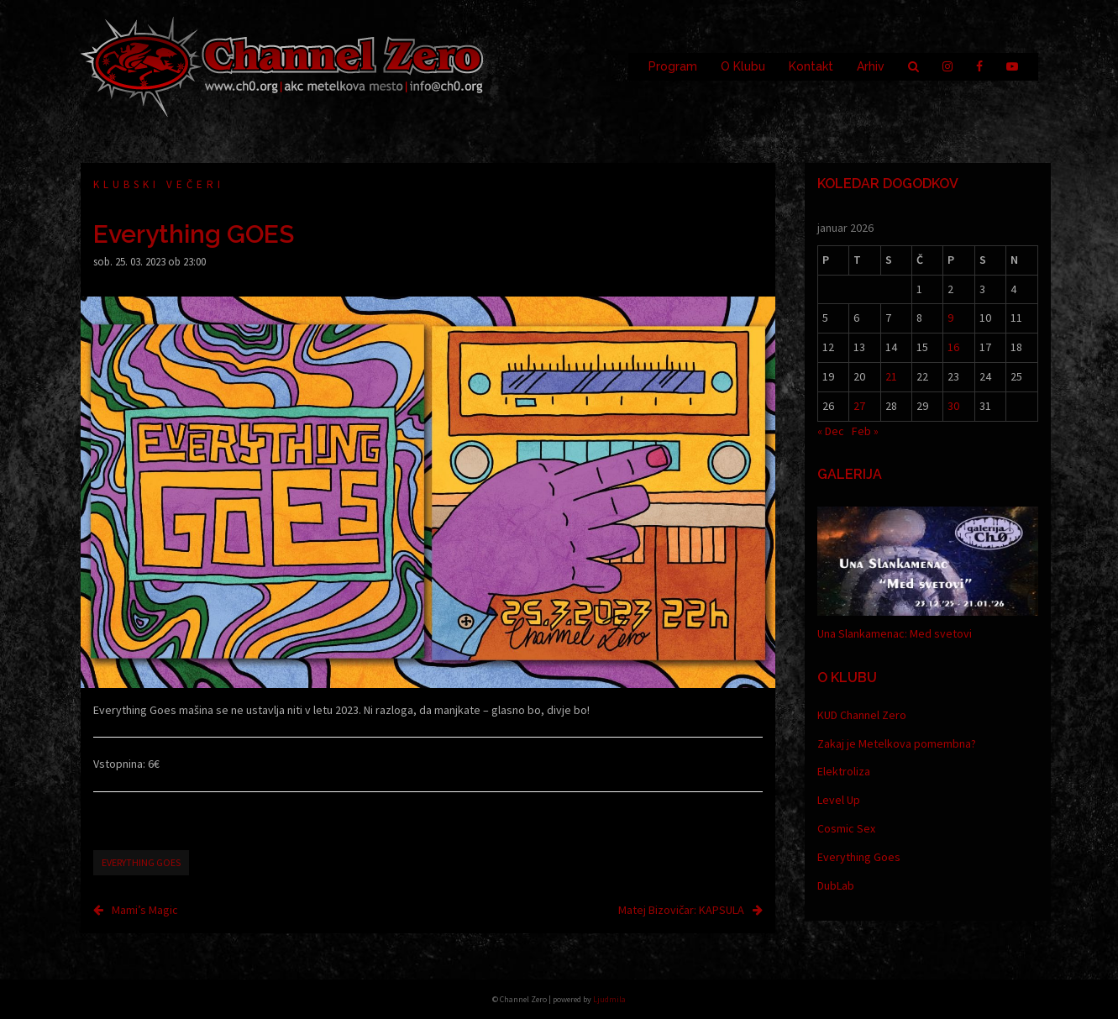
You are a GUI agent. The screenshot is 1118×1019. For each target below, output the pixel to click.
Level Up (838, 799)
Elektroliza (843, 771)
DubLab (835, 885)
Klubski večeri (158, 184)
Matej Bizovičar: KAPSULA (681, 909)
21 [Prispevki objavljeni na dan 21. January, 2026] (891, 376)
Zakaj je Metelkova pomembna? (896, 743)
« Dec (830, 431)
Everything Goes (858, 856)
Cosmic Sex (846, 828)
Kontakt (811, 66)
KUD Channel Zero (861, 714)
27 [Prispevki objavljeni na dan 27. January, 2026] (859, 405)
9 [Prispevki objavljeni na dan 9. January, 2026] (950, 317)
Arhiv (870, 66)
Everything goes (141, 862)
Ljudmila (609, 999)
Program (672, 66)
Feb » (865, 431)
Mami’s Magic (145, 909)
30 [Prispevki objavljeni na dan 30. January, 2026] (953, 405)
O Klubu (743, 66)
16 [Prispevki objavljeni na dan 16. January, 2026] (953, 347)
